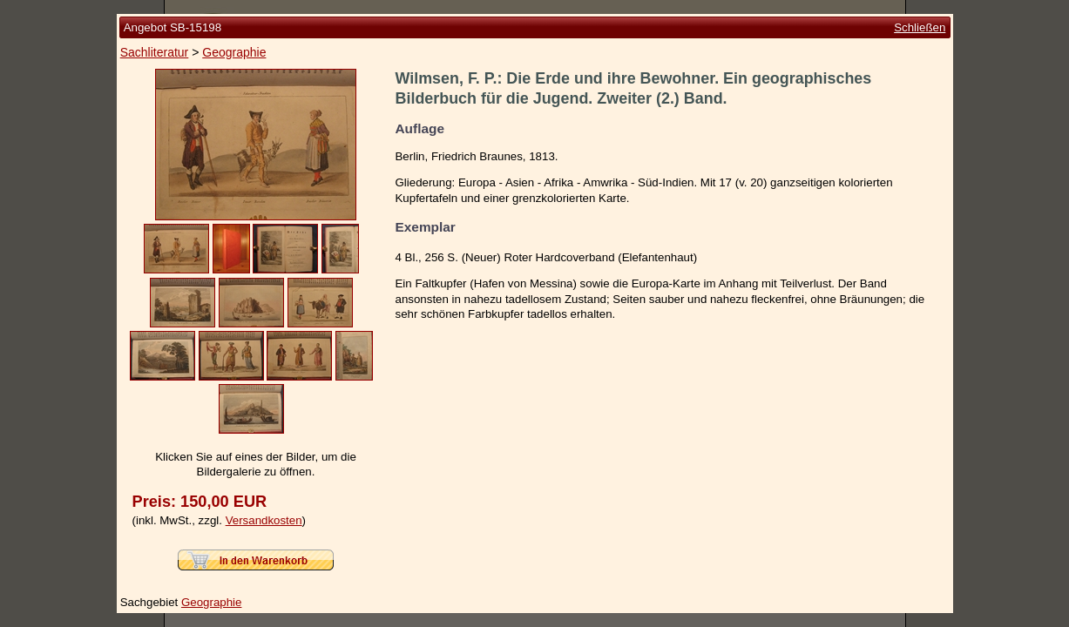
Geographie (234, 52)
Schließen (919, 27)
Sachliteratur (154, 52)
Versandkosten (264, 520)
